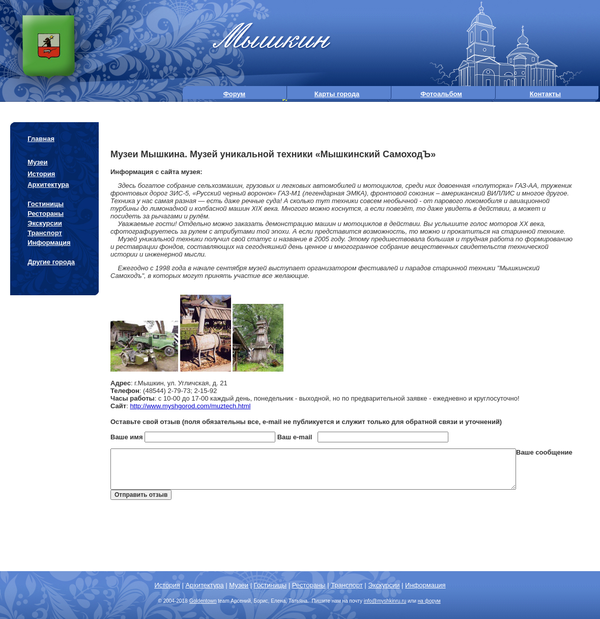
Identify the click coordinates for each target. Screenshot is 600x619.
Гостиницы (45, 204)
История (41, 174)
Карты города (337, 94)
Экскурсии (44, 223)
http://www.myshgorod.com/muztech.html (190, 406)
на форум (429, 601)
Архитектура (48, 184)
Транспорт (44, 233)
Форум (234, 94)
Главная (40, 139)
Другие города (51, 262)
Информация (48, 242)
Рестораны (45, 213)
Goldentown (202, 601)
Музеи (37, 162)
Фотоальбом (441, 94)
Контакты (545, 94)
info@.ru (385, 601)
